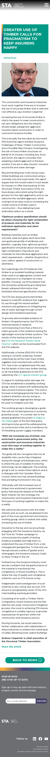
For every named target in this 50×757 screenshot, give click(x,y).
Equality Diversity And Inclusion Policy (32, 751)
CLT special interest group (32, 375)
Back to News (25, 660)
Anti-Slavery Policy (40, 749)
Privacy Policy (42, 747)
